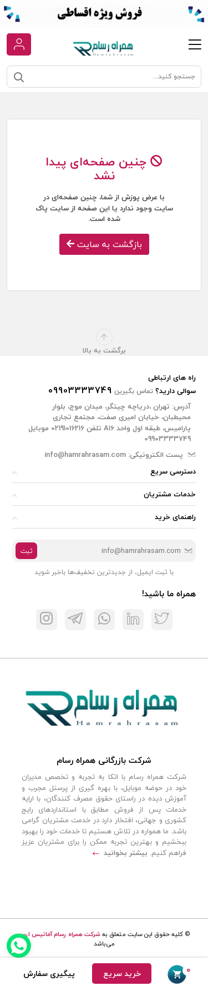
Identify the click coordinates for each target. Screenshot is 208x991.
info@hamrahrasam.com (85, 455)
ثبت (27, 551)
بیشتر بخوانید (120, 853)
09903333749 (80, 390)
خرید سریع (122, 973)
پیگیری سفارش (49, 973)
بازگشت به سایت (104, 244)
